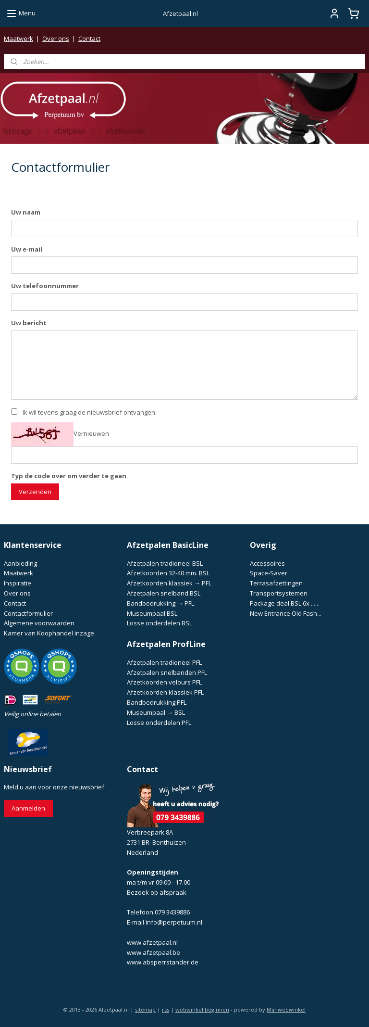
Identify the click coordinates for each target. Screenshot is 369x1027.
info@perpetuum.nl (174, 922)
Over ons (55, 38)
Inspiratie (17, 583)
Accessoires (267, 563)
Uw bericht (29, 322)
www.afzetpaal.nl (152, 942)
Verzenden (35, 491)
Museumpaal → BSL (156, 712)
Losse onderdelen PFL (159, 722)
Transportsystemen (279, 593)
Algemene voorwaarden (39, 623)
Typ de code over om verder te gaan (68, 475)
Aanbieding (20, 563)
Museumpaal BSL (152, 613)
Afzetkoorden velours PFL (164, 682)
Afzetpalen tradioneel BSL (165, 563)
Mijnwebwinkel (286, 1009)
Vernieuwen (91, 433)
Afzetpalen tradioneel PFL (164, 662)
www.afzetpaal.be (153, 952)
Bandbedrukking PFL (156, 702)
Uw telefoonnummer (45, 285)
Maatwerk (18, 38)
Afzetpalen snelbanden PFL (167, 672)
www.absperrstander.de (162, 962)
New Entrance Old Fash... (285, 613)
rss (165, 1009)
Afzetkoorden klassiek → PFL (169, 583)
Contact (89, 38)
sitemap (145, 1009)
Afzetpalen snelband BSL (163, 593)
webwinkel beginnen (202, 1009)
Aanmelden (28, 808)
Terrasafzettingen (276, 583)
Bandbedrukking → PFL (160, 603)
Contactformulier (28, 613)
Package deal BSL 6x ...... (285, 603)
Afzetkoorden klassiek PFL (165, 692)
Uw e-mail (26, 248)
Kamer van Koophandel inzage (49, 633)
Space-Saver (268, 573)
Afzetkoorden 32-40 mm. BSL (168, 573)
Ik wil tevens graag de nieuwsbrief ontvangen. (90, 412)
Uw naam (25, 211)
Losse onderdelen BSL (159, 623)
